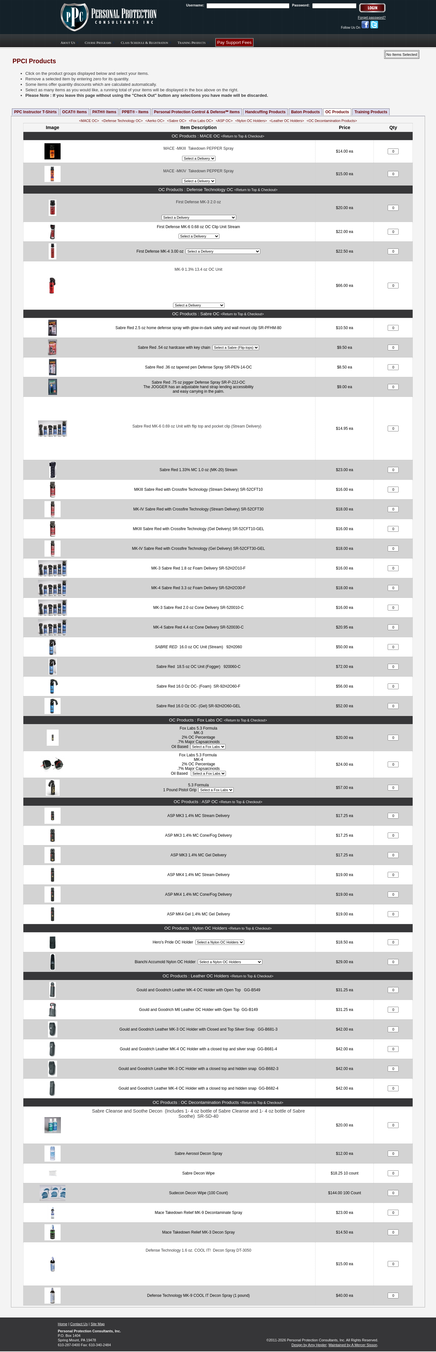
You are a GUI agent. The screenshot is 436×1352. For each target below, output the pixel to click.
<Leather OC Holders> (286, 121)
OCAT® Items (74, 112)
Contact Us (79, 1324)
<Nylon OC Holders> (251, 121)
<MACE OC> (89, 121)
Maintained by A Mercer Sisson (352, 1345)
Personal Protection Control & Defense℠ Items (197, 112)
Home (62, 1324)
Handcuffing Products (265, 112)
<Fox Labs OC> (201, 121)
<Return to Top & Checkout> (242, 136)
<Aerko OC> (154, 121)
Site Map (97, 1324)
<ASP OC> (224, 121)
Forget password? (371, 17)
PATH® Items (104, 112)
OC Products (337, 112)
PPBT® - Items (135, 112)
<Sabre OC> (176, 121)
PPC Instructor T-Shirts (35, 112)
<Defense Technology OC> (122, 121)
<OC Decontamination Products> (331, 121)
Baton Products (305, 112)
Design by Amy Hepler (308, 1345)
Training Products (370, 112)
